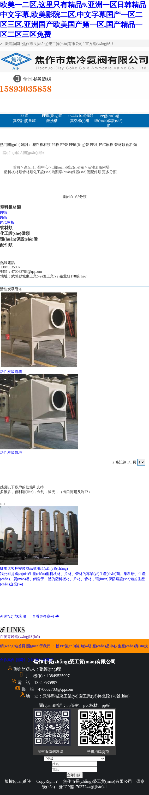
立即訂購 (74, 775)
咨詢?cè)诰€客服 (15, 616)
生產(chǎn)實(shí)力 (53, 137)
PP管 (24, 116)
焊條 (109, 130)
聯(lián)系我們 (82, 139)
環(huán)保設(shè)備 (108, 123)
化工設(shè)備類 (80, 116)
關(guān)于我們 (44, 101)
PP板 (74, 101)
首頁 (16, 167)
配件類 (80, 130)
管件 (24, 135)
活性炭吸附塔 (52, 130)
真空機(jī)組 (79, 121)
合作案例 (82, 135)
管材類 (127, 111)
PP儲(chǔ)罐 (104, 102)
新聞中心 (112, 135)
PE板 (71, 111)
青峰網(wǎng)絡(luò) (23, 637)
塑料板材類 (15, 111)
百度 (3, 637)
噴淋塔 (134, 101)
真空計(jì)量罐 (24, 121)
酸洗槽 (51, 121)
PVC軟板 (99, 111)
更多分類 (109, 172)
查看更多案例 (45, 616)
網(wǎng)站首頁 (15, 102)
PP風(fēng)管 (52, 116)
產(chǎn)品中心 (134, 106)
